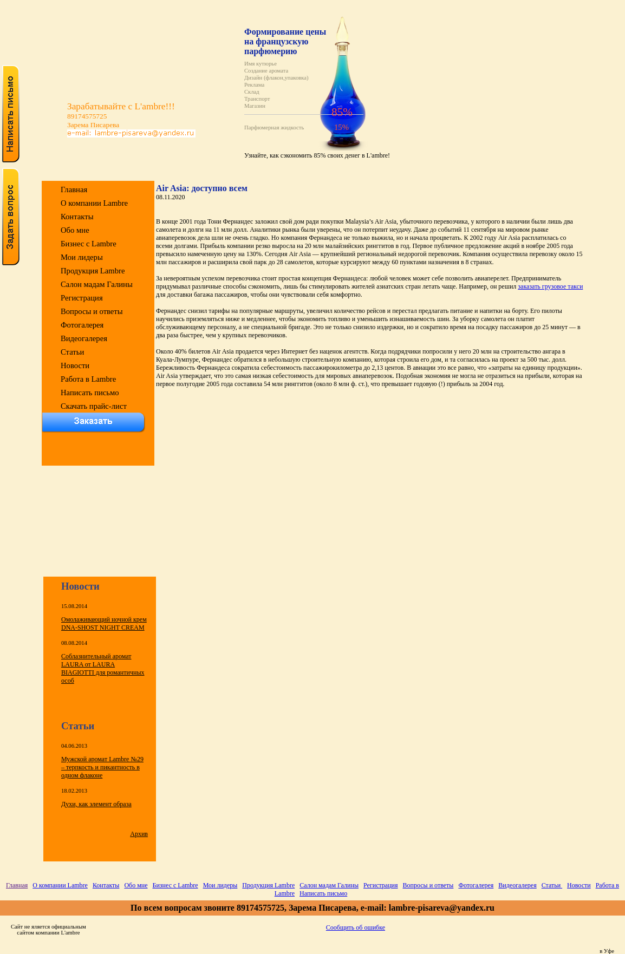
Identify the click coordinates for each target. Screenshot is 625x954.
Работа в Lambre (88, 379)
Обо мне (75, 230)
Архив (139, 834)
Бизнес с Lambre (88, 243)
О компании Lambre (94, 203)
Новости (75, 365)
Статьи (72, 352)
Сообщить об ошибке (355, 927)
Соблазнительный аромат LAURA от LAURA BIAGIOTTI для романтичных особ (102, 668)
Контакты (77, 216)
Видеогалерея (84, 338)
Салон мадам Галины (97, 284)
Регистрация (82, 297)
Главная (74, 189)
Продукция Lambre (93, 270)
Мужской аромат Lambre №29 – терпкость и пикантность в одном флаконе (102, 767)
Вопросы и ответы (92, 311)
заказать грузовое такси (550, 286)
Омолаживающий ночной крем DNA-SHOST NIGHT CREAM (104, 623)
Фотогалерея (82, 325)
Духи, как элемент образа (96, 804)
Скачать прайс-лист (94, 406)
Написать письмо (90, 392)
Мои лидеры (82, 257)
